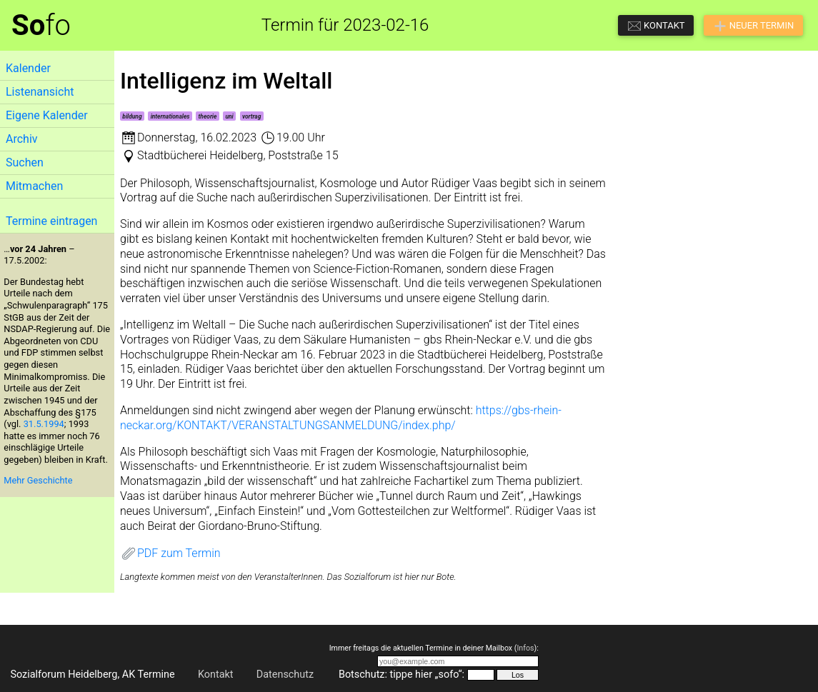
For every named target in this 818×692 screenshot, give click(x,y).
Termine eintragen (51, 221)
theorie (208, 116)
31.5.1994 (44, 423)
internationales (170, 116)
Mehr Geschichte (38, 480)
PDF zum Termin (170, 553)
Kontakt (216, 674)
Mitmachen (34, 186)
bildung (131, 116)
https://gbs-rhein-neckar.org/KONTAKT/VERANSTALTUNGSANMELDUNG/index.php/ (341, 417)
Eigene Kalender (47, 115)
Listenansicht (40, 92)
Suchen (25, 162)
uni (230, 116)
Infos (525, 648)
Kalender (28, 68)
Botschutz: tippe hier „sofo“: (401, 674)
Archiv (22, 139)
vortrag (251, 116)
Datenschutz (285, 674)
